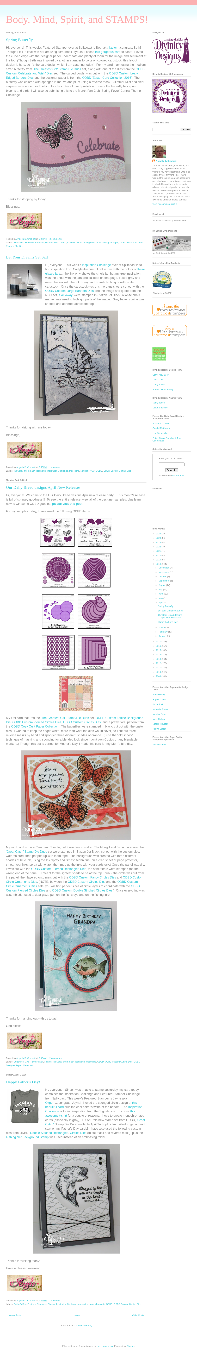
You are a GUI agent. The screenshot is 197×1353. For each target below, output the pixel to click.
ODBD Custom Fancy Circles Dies (92, 877)
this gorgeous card (107, 52)
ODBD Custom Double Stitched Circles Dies (82, 890)
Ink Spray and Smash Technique (30, 471)
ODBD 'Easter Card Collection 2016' (107, 77)
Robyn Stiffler (159, 729)
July (161, 589)
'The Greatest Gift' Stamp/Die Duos (57, 69)
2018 (159, 564)
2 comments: (56, 239)
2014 (159, 654)
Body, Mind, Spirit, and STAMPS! (77, 19)
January (163, 636)
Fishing (48, 1061)
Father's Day (37, 1061)
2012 (159, 663)
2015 (159, 650)
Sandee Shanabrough (163, 389)
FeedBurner (178, 475)
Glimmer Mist (51, 242)
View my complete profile (164, 204)
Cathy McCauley (160, 375)
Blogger (130, 1346)
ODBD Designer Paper (107, 242)
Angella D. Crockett (166, 161)
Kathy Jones (158, 384)
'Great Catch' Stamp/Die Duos (26, 851)
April (161, 602)
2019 (159, 559)
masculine (74, 471)
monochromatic (97, 1304)
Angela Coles (159, 699)
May (161, 598)
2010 (159, 672)
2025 (159, 533)
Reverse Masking (14, 246)
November (164, 572)
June (161, 593)
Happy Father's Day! (23, 1082)
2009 (159, 676)
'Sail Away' (66, 295)
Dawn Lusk (157, 379)
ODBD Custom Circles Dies (82, 722)
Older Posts (138, 1315)
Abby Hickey (158, 694)
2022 (159, 546)
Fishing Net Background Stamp (27, 1137)
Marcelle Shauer (160, 709)
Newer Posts (15, 1315)
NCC (92, 471)
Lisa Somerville (160, 407)
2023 (159, 542)
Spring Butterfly (19, 39)
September (164, 580)
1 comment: (56, 467)
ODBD (63, 242)
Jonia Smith (158, 704)
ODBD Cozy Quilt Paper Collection (35, 726)
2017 (159, 641)
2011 (159, 667)
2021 (159, 551)
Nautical (85, 471)
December (164, 567)
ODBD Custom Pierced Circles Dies (36, 722)
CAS (27, 1061)
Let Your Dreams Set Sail (27, 257)
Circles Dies (78, 1133)
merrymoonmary (105, 1346)
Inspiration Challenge (96, 265)
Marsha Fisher (159, 714)
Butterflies (19, 242)
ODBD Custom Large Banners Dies (69, 291)
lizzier (113, 47)
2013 (159, 659)
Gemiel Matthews (161, 428)
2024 (159, 538)
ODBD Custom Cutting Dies (81, 242)
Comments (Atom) (83, 1325)
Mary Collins (158, 719)
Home (77, 1315)
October (163, 576)
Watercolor (28, 1065)
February (163, 631)
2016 (159, 646)
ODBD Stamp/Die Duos (131, 242)
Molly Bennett (159, 744)
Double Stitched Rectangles (49, 1133)
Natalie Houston (160, 724)
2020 (159, 555)
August (162, 585)
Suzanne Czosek (160, 423)
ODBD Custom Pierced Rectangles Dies (58, 869)
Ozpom (50, 1102)
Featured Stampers (34, 242)
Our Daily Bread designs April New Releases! (44, 487)
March (162, 627)
